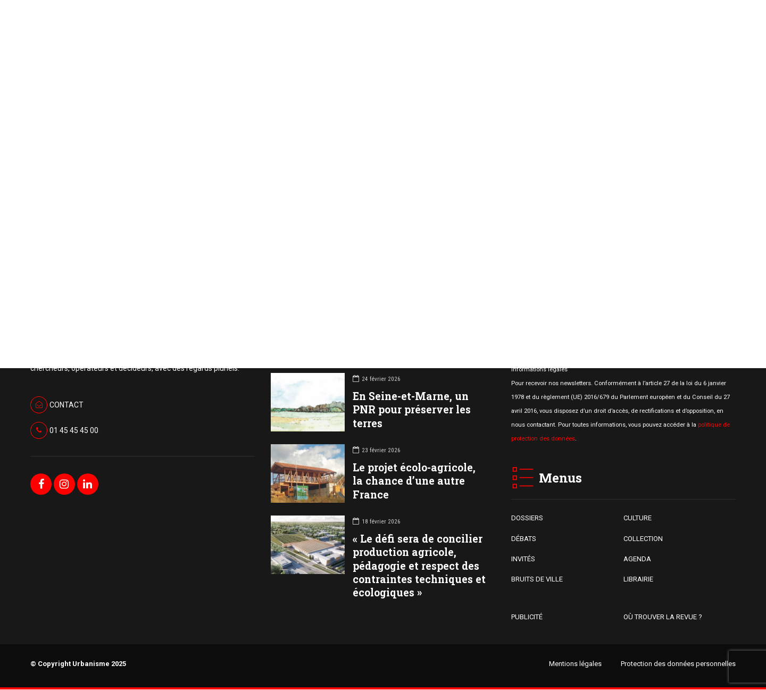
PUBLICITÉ (527, 617)
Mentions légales (575, 664)
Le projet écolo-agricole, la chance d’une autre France (414, 481)
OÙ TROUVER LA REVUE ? (662, 617)
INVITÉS (523, 559)
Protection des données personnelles (678, 664)
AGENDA (637, 559)
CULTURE (637, 518)
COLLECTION (643, 539)
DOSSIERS (527, 518)
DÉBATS (523, 539)
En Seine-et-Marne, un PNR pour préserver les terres (412, 410)
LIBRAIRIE (638, 580)
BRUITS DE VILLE (537, 580)
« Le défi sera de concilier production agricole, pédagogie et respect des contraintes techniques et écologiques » (419, 566)
